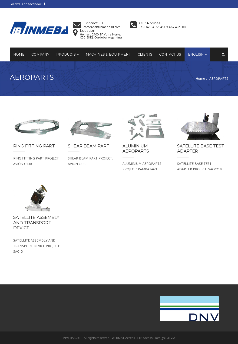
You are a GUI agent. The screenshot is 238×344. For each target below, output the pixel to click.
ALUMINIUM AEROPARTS (135, 148)
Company (40, 54)
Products (67, 54)
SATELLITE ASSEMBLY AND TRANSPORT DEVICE (36, 222)
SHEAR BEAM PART (88, 146)
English (197, 54)
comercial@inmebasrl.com (101, 27)
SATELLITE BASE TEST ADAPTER (200, 148)
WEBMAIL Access (123, 338)
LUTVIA (170, 338)
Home (18, 54)
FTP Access (145, 338)
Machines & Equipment (108, 54)
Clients (145, 54)
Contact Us (170, 54)
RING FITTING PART (34, 146)
